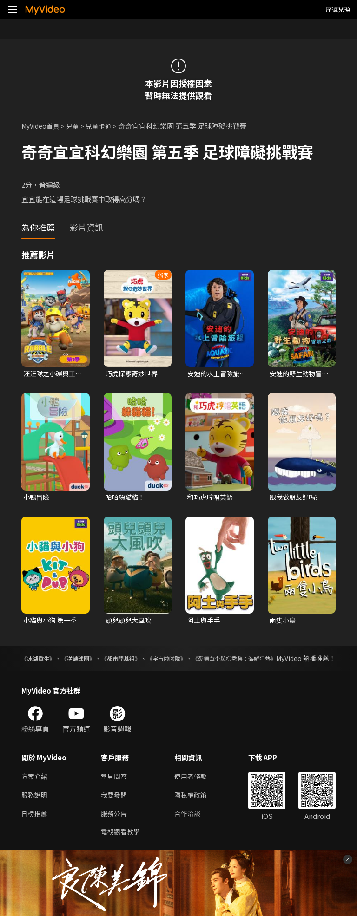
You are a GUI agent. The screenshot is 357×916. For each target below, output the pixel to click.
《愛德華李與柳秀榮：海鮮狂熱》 (287, 661)
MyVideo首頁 (42, 126)
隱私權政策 (194, 809)
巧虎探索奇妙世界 (133, 374)
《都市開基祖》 (146, 661)
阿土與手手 (204, 622)
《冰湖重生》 (40, 661)
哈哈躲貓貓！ (126, 498)
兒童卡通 (105, 126)
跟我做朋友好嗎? (296, 498)
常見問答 (115, 789)
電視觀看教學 (122, 848)
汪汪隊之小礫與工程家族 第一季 (51, 374)
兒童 (77, 126)
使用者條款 (194, 789)
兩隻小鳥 (284, 622)
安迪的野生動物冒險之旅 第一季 (297, 374)
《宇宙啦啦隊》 (203, 661)
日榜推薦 (35, 828)
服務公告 (115, 828)
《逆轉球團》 (92, 661)
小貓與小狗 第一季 (51, 622)
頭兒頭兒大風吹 (130, 622)
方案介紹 (35, 789)
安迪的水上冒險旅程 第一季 (215, 374)
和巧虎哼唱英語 (211, 498)
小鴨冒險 (37, 498)
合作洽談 (191, 828)
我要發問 (115, 809)
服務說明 (35, 809)
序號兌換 (338, 9)
